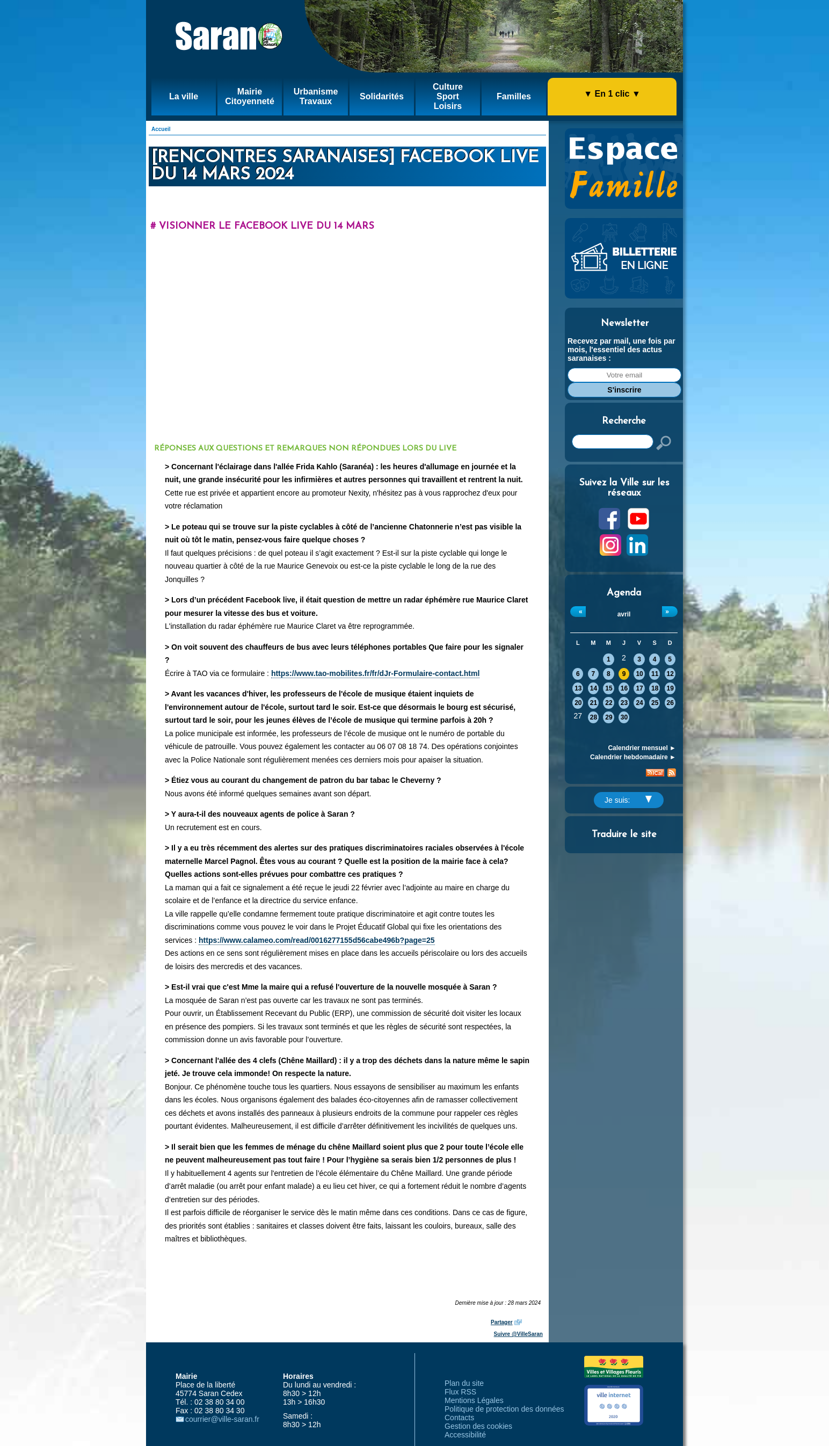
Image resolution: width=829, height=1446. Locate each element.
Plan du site (464, 1383)
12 (670, 674)
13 (578, 688)
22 (608, 703)
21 (593, 703)
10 (639, 674)
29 (608, 717)
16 (624, 688)
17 (639, 688)
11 (654, 674)
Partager (502, 1322)
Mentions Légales (474, 1400)
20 (578, 703)
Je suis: (628, 800)
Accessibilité (465, 1434)
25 (654, 703)
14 (593, 688)
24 (639, 703)
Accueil (161, 129)
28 (593, 717)
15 (608, 688)
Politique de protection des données (504, 1409)
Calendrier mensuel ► (642, 748)
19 (670, 688)
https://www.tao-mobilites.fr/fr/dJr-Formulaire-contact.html (375, 673)
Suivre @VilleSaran (518, 1334)
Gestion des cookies (478, 1426)
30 (624, 717)
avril (624, 614)
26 (670, 703)
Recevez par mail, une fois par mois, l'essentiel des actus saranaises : (621, 349)
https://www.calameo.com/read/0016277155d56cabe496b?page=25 (317, 940)
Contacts (459, 1417)
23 (624, 703)
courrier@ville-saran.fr (222, 1419)
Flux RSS (460, 1391)
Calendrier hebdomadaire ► (633, 757)
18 (654, 688)
